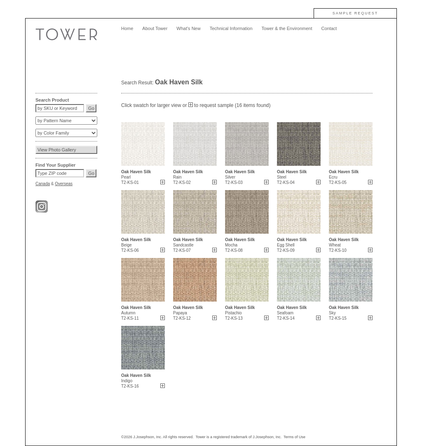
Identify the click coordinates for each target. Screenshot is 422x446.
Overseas (64, 183)
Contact (329, 28)
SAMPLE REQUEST (355, 13)
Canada (42, 183)
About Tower (154, 28)
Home (127, 28)
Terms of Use (294, 437)
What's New (188, 28)
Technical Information (231, 28)
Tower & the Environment (287, 28)
